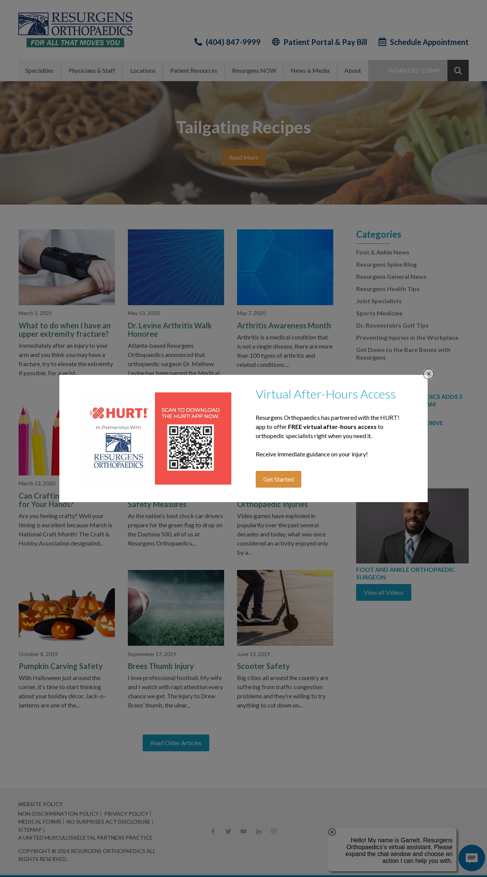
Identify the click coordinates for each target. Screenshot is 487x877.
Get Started (278, 479)
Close (428, 374)
